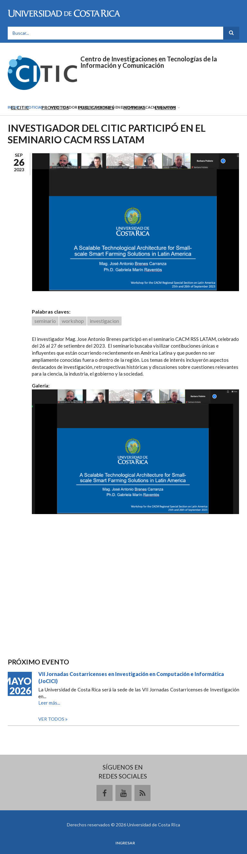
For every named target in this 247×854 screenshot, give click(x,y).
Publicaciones (96, 107)
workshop (73, 321)
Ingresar (125, 843)
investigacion (104, 321)
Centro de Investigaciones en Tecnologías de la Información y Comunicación (148, 62)
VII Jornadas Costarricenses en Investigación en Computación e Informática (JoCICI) (131, 677)
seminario (45, 321)
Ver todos (51, 719)
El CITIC (20, 107)
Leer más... (49, 703)
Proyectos (55, 107)
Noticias (134, 107)
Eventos (165, 107)
